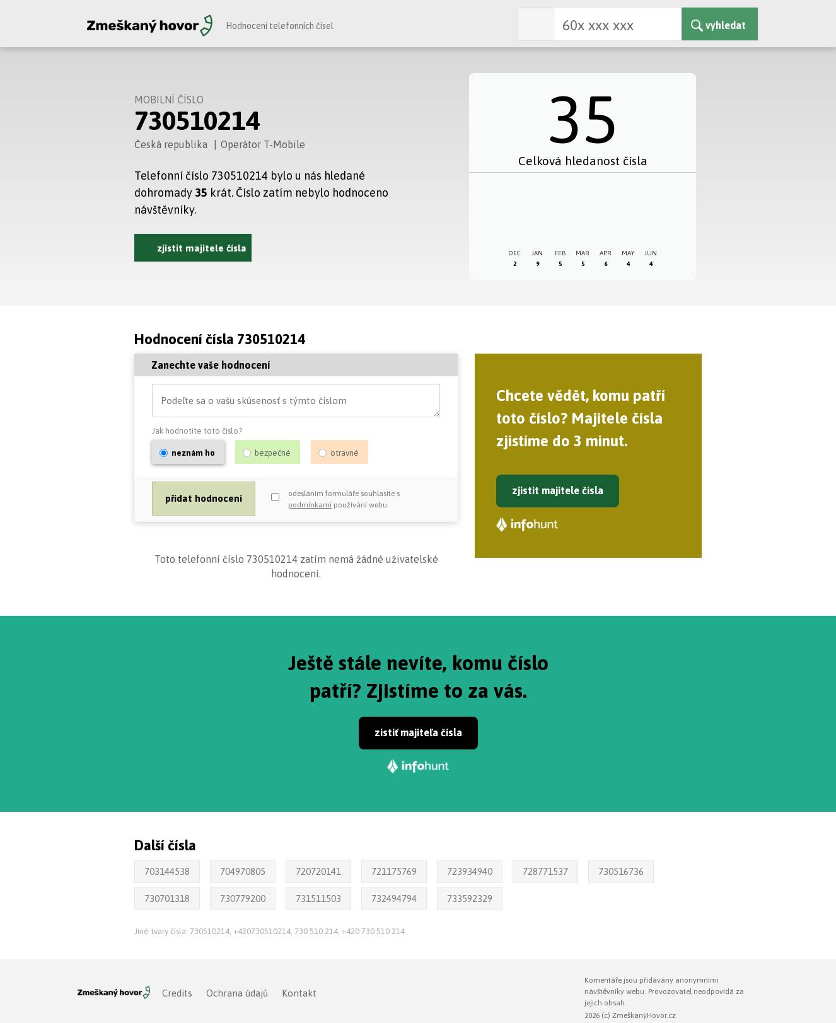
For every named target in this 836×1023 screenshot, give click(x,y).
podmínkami (310, 504)
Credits (177, 993)
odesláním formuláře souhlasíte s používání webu (344, 499)
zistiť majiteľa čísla (418, 732)
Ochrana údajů (237, 993)
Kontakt (299, 993)
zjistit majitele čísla (557, 490)
